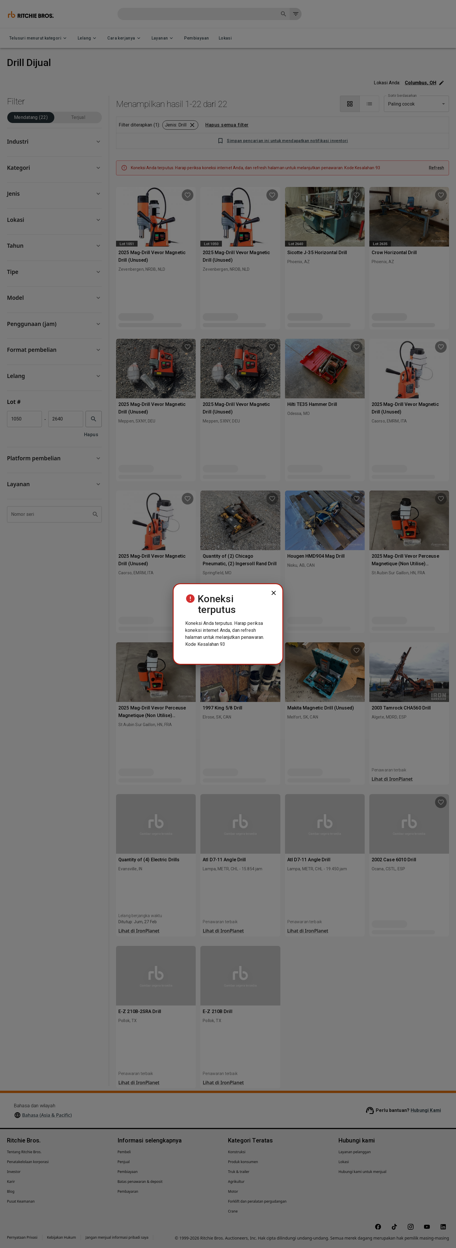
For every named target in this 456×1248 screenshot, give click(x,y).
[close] (273, 593)
